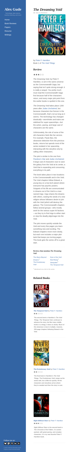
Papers (7, 27)
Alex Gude (13, 9)
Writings (8, 35)
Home (7, 20)
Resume (8, 31)
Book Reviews (10, 23)
